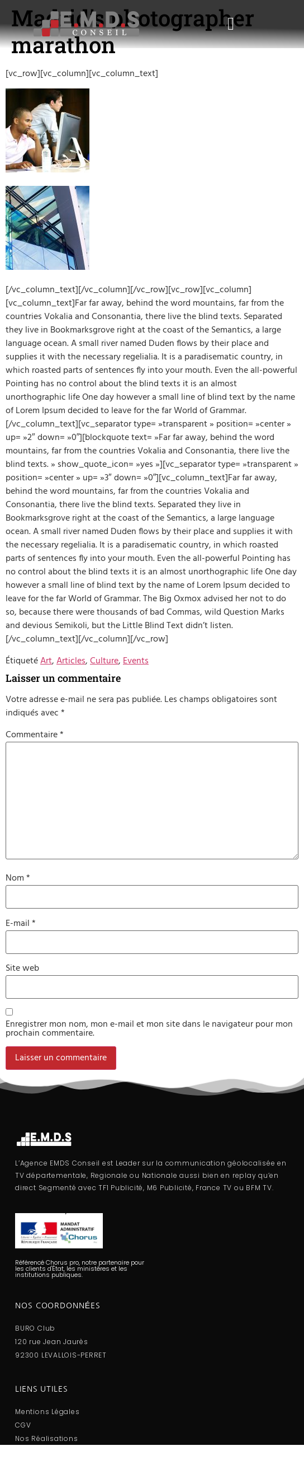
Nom (18, 878)
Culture (104, 661)
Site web (22, 968)
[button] (231, 24)
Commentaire (35, 735)
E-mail (21, 923)
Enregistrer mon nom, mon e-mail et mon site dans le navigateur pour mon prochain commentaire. (149, 1029)
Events (136, 661)
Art (46, 661)
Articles (71, 661)
